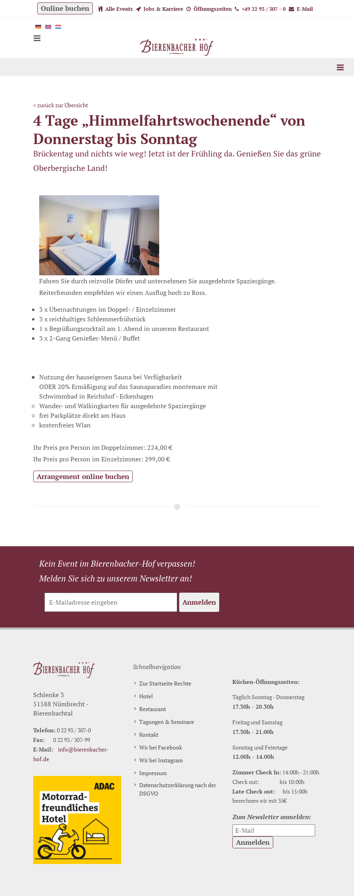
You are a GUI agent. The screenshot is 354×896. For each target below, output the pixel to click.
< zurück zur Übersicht (60, 105)
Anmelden (199, 602)
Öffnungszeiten (209, 8)
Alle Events (115, 8)
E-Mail (301, 8)
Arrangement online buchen (83, 476)
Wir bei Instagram (161, 760)
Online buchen (65, 8)
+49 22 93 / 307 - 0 (260, 8)
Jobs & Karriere (159, 8)
